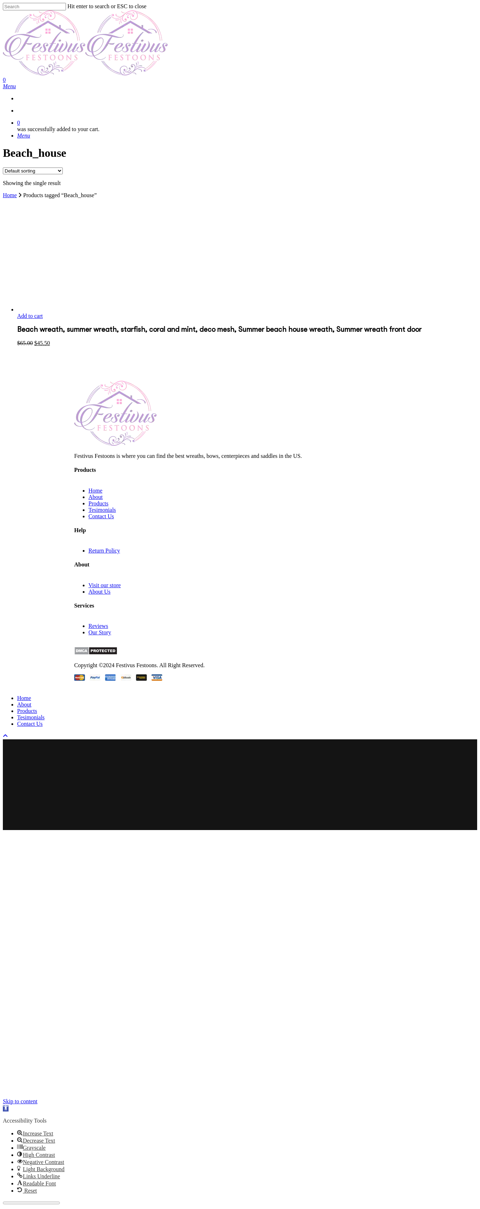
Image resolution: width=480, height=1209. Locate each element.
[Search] (34, 6)
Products (98, 503)
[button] (6, 1108)
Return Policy (104, 551)
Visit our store (104, 585)
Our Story (99, 632)
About (95, 497)
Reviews (98, 626)
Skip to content (20, 1101)
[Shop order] (33, 171)
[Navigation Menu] (9, 86)
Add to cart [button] (30, 316)
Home (10, 195)
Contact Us (101, 516)
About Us (99, 592)
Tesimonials (102, 510)
